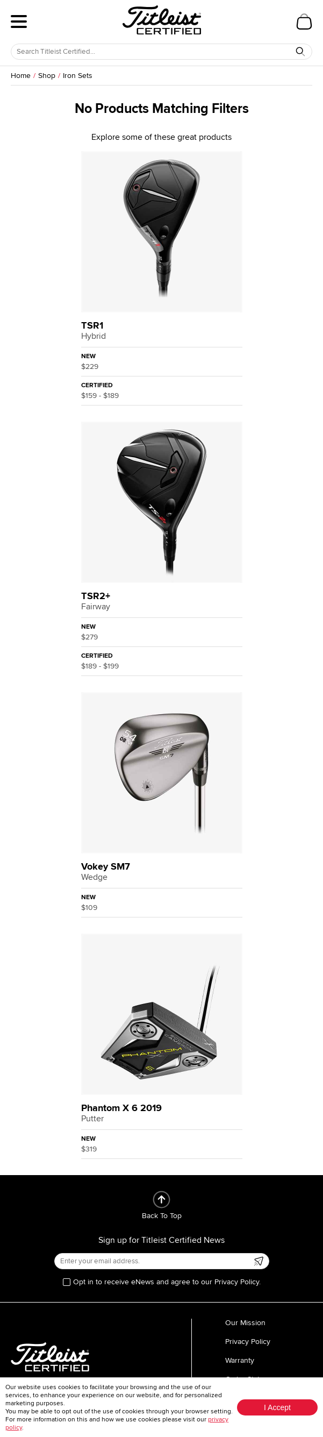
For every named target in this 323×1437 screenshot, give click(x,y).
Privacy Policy (247, 1341)
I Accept (277, 1407)
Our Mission (245, 1322)
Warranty (239, 1360)
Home (21, 75)
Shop (46, 75)
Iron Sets (77, 75)
